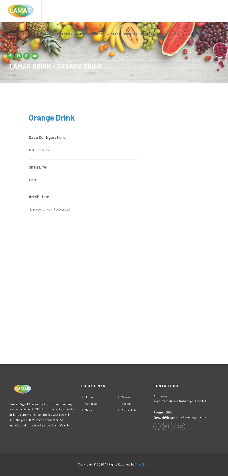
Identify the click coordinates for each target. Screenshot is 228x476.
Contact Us (128, 410)
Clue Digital (142, 464)
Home (89, 397)
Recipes (126, 403)
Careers (126, 397)
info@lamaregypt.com (191, 417)
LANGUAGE (196, 33)
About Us (91, 403)
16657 (168, 412)
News (88, 410)
